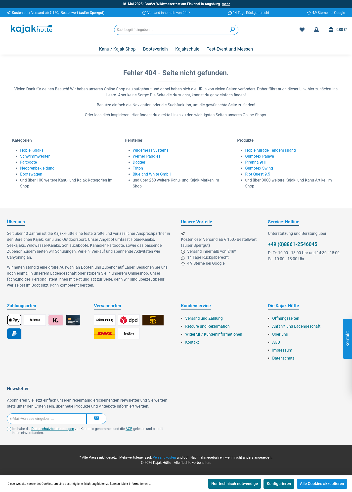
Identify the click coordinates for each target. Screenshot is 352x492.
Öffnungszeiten (285, 318)
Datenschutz (283, 358)
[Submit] (96, 418)
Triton (138, 168)
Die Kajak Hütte (283, 305)
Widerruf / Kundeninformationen (213, 334)
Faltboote (28, 162)
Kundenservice (196, 305)
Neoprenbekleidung (37, 168)
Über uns (280, 334)
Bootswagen (31, 174)
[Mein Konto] (316, 29)
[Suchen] (232, 30)
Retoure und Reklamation (207, 326)
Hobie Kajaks (32, 150)
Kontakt (192, 342)
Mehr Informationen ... (136, 484)
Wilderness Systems (151, 150)
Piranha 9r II (255, 162)
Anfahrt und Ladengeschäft (296, 326)
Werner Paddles (147, 156)
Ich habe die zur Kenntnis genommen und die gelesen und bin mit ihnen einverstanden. (87, 431)
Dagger (139, 162)
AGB (276, 342)
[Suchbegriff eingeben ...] (170, 30)
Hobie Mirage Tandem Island (270, 150)
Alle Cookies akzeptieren (322, 483)
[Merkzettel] (302, 29)
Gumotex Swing (259, 168)
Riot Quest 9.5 (257, 174)
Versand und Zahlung (204, 318)
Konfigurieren (279, 483)
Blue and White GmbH (152, 174)
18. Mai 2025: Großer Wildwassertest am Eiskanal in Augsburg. (176, 4)
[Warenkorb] (336, 29)
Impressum (282, 350)
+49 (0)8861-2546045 (292, 244)
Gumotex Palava (259, 156)
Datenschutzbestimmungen (52, 429)
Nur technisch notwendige (234, 483)
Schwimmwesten (35, 156)
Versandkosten (164, 457)
